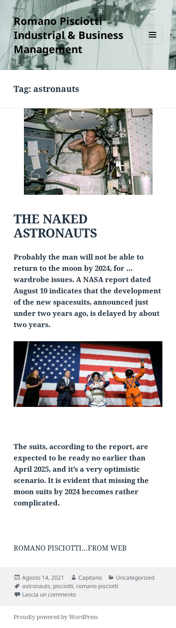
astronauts (36, 586)
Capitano (90, 578)
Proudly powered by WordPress (56, 617)
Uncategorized (135, 578)
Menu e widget (152, 44)
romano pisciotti (97, 586)
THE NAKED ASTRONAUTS (55, 225)
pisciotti (63, 586)
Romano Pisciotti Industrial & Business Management (68, 35)
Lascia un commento (49, 594)
